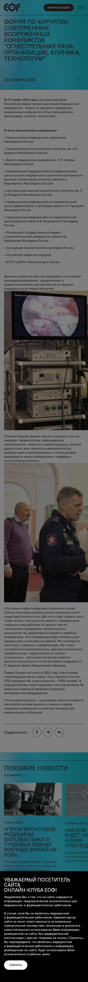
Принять (15, 965)
